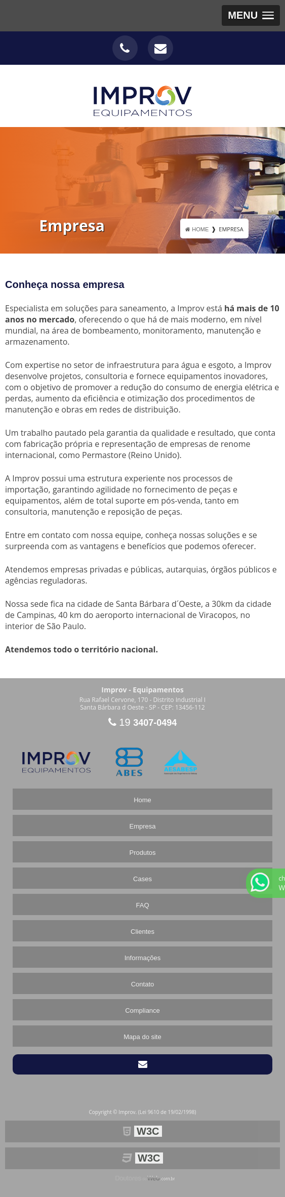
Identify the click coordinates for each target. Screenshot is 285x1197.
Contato (142, 984)
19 (142, 722)
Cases (142, 879)
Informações (143, 958)
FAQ (142, 905)
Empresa (142, 826)
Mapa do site (142, 1037)
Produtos (142, 852)
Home (142, 800)
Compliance (142, 1010)
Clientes (142, 931)
